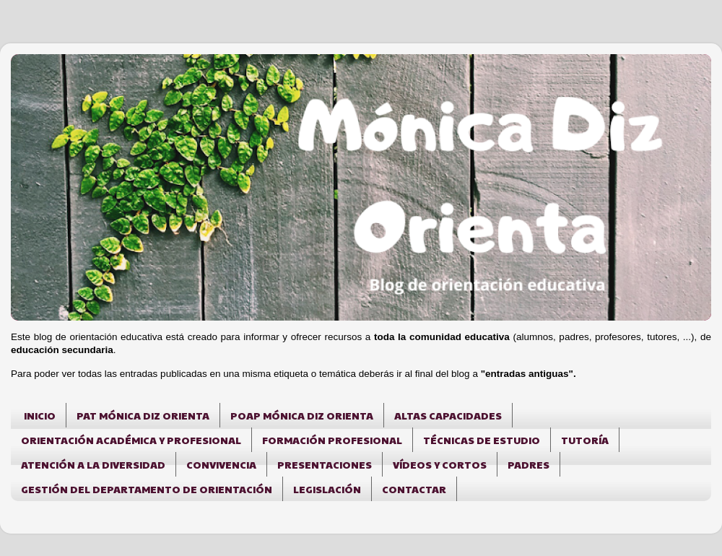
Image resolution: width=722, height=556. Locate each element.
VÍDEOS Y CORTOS (440, 464)
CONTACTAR (414, 489)
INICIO (40, 415)
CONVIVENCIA (221, 464)
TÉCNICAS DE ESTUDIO (481, 440)
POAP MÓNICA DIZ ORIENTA (301, 415)
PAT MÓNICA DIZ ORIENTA (143, 415)
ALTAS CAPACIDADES (448, 415)
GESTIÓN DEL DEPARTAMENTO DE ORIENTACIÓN (146, 489)
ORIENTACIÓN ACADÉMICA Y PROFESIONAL (131, 440)
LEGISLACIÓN (327, 489)
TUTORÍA (585, 440)
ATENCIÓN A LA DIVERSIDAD (93, 464)
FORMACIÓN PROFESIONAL (332, 440)
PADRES (528, 464)
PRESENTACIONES (324, 464)
